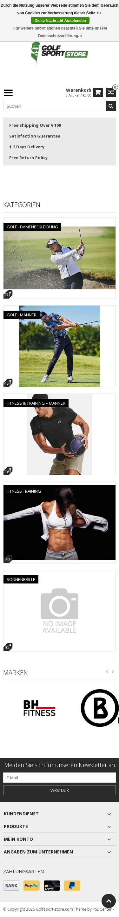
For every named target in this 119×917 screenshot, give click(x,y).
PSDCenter (102, 909)
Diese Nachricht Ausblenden (60, 20)
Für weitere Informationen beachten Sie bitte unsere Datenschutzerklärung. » (60, 32)
